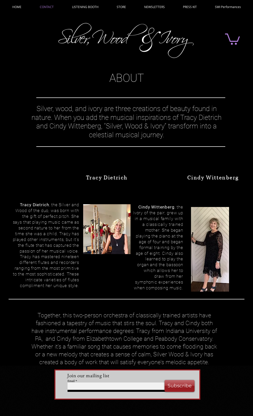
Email (71, 381)
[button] (232, 38)
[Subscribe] (180, 386)
